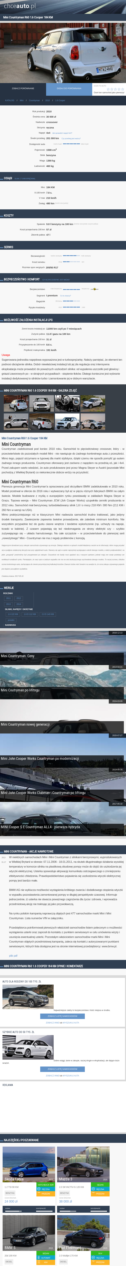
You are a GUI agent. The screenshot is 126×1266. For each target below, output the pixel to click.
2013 (8, 604)
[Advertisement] (27, 1108)
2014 (19, 604)
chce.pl (20, 4)
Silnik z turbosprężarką (25, 179)
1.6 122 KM (13, 614)
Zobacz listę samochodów (62, 1016)
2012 (19, 598)
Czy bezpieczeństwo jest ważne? (56, 280)
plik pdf (13, 955)
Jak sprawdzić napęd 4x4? (62, 133)
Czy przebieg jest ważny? (71, 138)
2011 (8, 598)
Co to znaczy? (65, 296)
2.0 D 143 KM (48, 614)
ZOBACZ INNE (52, 1023)
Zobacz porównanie (23, 88)
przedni (11, 620)
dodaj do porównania (69, 88)
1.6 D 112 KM (30, 614)
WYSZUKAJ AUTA (71, 1023)
